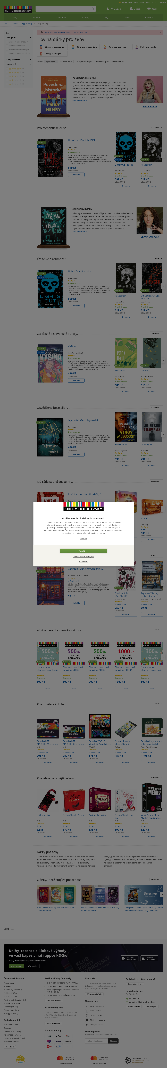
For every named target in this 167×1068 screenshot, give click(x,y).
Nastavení (83, 562)
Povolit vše (83, 551)
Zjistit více (83, 538)
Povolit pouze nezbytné (83, 556)
